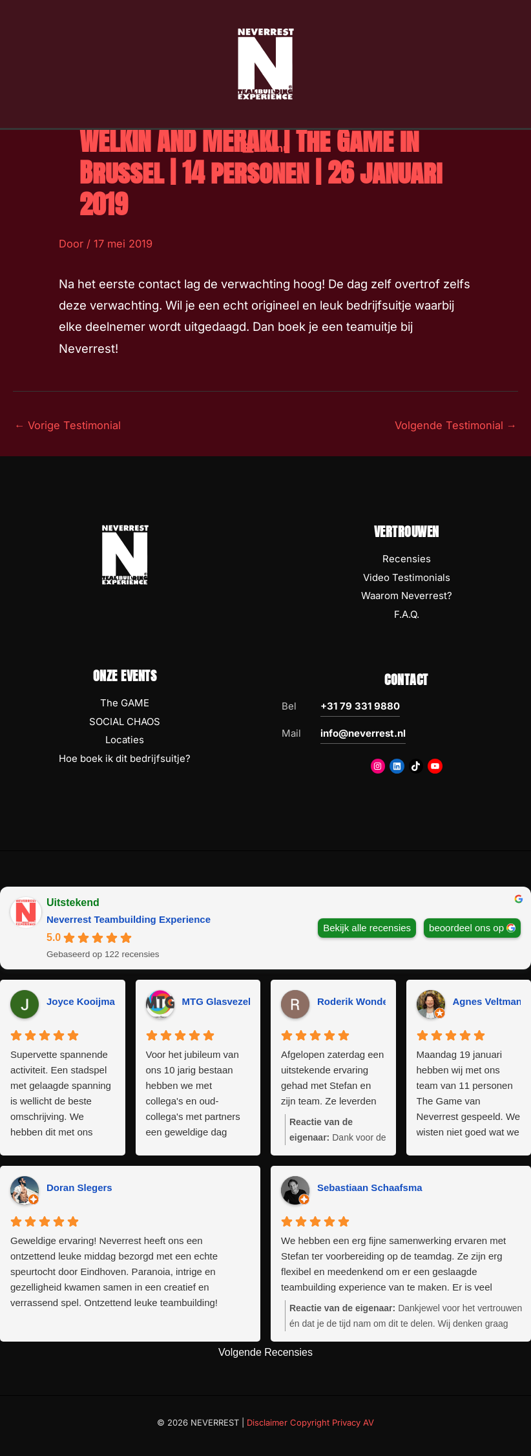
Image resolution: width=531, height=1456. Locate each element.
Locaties (124, 739)
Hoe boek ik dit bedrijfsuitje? (125, 758)
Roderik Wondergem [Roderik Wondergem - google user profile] (364, 1001)
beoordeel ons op (466, 927)
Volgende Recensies (265, 1352)
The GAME (124, 703)
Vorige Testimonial (67, 425)
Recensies (406, 559)
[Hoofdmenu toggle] (265, 155)
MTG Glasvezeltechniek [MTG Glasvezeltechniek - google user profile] (236, 1001)
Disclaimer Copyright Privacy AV (310, 1422)
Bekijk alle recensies (367, 927)
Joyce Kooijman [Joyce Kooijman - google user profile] (84, 1001)
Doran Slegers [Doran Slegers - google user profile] (79, 1187)
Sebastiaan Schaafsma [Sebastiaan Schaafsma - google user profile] (369, 1187)
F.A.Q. (406, 614)
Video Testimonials (406, 577)
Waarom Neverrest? (406, 595)
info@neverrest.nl (363, 733)
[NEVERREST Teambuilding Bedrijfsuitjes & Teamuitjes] (265, 66)
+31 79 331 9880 (360, 706)
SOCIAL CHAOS (124, 721)
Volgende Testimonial (456, 425)
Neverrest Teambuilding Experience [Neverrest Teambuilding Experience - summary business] (129, 919)
